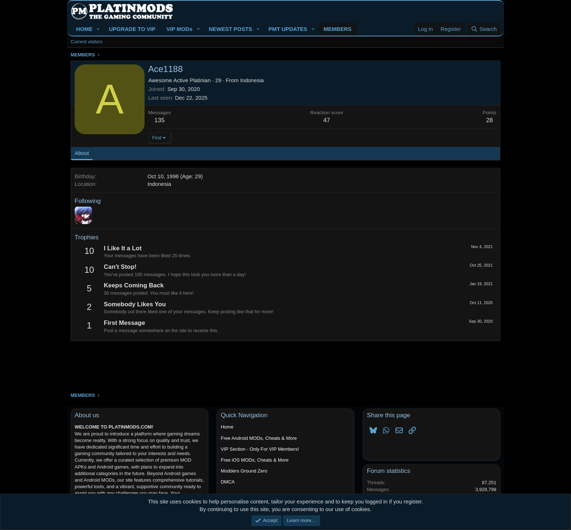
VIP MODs (179, 29)
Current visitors (86, 41)
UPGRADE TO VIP (132, 29)
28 (489, 120)
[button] (98, 29)
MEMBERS (338, 29)
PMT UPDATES (287, 29)
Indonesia (252, 80)
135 (159, 120)
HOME (84, 29)
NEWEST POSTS (230, 29)
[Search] (483, 29)
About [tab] (82, 153)
